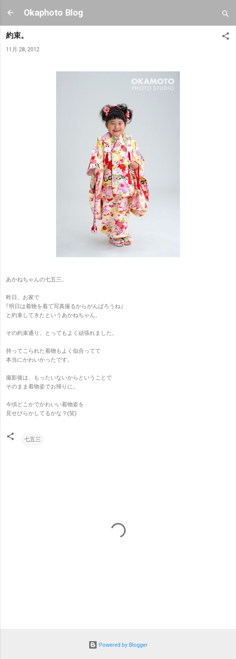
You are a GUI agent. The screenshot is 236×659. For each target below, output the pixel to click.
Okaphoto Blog (53, 12)
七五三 (32, 439)
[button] (225, 37)
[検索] (225, 15)
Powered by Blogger (118, 645)
